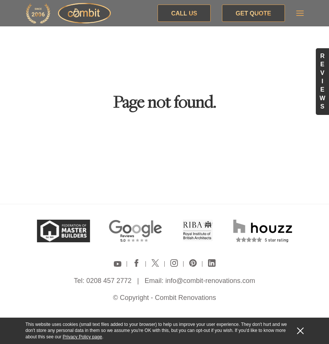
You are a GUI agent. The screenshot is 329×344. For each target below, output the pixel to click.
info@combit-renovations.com (210, 280)
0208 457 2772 (109, 280)
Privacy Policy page (82, 336)
